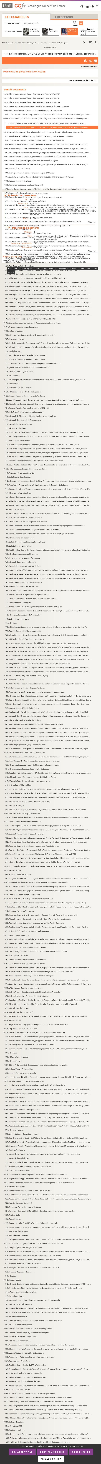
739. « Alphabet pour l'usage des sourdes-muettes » (25, 469)
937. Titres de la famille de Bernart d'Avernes (23, 1263)
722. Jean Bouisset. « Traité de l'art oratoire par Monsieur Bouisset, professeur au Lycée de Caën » (44, 400)
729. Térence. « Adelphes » (15, 428)
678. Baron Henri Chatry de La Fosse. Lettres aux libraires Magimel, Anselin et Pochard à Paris (43, 221)
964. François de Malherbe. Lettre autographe (23, 1373)
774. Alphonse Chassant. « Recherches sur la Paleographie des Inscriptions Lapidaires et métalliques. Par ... (48, 610)
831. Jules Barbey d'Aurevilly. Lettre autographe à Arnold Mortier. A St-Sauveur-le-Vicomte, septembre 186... (48, 838)
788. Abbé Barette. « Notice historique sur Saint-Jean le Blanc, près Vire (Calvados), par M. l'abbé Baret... (47, 667)
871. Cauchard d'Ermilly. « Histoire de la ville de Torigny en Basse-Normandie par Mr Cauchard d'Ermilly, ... (48, 1000)
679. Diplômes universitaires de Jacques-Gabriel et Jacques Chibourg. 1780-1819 (37, 225)
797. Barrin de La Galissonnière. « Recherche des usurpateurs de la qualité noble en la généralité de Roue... (48, 700)
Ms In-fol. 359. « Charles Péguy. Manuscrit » (22, 813)
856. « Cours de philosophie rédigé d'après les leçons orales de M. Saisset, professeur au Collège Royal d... (47, 939)
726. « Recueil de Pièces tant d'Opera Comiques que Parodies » (30, 416)
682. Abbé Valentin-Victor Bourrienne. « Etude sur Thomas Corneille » (33, 237)
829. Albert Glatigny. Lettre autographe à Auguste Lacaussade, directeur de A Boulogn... (48, 829)
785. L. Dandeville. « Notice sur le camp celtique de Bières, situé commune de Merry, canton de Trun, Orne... (48, 655)
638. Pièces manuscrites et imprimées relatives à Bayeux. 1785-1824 (32, 102)
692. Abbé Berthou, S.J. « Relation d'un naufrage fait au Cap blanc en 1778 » (35, 278)
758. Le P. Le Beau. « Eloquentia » (18, 546)
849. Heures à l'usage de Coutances (19, 911)
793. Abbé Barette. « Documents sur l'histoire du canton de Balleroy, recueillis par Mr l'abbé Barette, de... (47, 683)
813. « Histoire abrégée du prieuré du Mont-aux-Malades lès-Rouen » (32, 765)
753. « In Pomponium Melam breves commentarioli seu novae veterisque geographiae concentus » (45, 525)
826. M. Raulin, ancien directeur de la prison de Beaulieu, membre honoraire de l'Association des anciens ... (48, 817)
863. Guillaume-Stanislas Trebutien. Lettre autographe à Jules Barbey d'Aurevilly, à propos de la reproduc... (48, 967)
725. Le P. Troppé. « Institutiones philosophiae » (24, 412)
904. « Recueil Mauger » (14, 1130)
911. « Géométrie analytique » (17, 1158)
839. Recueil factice (13, 870)
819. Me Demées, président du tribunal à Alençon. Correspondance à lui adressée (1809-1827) (42, 789)
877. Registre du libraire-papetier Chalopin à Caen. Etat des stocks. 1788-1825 (36, 1024)
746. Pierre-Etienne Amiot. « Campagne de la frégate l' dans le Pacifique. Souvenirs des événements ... (48, 497)
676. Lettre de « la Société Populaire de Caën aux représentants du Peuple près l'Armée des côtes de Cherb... (48, 213)
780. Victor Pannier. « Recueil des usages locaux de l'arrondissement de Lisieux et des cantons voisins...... (47, 635)
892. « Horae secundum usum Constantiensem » (24, 1081)
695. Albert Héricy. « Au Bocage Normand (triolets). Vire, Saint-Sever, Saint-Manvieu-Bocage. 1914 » (45, 290)
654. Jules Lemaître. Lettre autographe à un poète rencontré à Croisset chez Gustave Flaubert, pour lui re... (48, 114)
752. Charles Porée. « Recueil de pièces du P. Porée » (26, 521)
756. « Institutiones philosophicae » (19, 537)
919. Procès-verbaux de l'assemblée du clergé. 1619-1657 (28, 1190)
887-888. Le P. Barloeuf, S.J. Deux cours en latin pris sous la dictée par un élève (36, 1065)
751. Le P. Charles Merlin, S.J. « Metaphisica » (23, 517)
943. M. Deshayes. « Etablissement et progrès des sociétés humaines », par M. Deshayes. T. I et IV (43, 1288)
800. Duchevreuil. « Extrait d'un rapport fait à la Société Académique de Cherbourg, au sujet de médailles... (48, 712)
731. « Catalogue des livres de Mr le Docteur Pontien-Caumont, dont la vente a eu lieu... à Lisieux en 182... (47, 436)
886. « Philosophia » (13, 1061)
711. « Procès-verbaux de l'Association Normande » (25, 355)
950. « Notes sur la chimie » (16, 1316)
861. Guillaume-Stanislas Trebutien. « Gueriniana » (25, 959)
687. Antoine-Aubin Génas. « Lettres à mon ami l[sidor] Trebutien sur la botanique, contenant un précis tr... (48, 258)
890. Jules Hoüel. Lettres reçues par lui (20, 1073)
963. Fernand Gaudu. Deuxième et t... (48, 1369)
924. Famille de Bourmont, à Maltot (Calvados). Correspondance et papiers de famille (39, 1211)
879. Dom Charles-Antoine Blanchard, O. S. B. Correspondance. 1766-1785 (35, 1032)
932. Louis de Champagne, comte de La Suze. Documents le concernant (34, 1243)
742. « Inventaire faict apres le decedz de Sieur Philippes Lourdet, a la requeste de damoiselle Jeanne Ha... (48, 481)
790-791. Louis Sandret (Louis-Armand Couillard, (26, 675)
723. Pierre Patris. (47, 404)
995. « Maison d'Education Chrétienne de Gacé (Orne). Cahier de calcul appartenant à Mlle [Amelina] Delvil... (48, 1418)
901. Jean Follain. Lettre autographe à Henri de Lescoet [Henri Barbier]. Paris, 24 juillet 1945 (42, 1117)
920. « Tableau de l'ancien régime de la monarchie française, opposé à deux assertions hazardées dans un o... (48, 1194)
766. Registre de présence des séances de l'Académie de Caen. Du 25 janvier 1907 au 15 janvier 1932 (45, 578)
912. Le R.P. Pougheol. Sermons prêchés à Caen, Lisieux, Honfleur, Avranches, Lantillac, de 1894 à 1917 (46, 1162)
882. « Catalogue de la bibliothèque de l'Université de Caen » (29, 1044)
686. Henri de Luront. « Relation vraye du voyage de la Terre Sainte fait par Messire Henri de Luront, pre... (47, 254)
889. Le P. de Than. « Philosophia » (19, 1069)
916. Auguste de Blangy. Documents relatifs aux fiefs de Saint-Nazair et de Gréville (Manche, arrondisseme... (47, 1178)
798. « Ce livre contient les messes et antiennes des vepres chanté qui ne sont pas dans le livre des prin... (47, 704)
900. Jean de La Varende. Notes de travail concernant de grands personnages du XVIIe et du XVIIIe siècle (47, 1113)
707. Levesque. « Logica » (15, 339)
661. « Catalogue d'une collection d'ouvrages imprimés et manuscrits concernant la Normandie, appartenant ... (48, 152)
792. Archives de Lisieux (14, 679)
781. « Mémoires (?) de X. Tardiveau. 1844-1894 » (24, 639)
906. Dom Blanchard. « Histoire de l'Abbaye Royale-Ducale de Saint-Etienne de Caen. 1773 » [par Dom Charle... (47, 1138)
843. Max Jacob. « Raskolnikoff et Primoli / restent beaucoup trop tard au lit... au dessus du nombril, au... (47, 886)
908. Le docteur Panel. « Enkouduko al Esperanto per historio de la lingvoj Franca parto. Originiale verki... (48, 1146)
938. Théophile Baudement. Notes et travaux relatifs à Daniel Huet (32, 1267)
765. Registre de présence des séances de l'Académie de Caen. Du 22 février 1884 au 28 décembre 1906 (46, 574)
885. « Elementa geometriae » (17, 1057)
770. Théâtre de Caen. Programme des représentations (27, 594)
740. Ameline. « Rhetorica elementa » (20, 473)
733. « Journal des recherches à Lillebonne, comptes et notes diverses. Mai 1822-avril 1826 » (42, 444)
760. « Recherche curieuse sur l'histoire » (21, 554)
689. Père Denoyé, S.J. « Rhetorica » (19, 266)
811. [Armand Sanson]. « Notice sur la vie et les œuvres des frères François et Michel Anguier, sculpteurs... (47, 756)
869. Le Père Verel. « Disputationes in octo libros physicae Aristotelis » (33, 992)
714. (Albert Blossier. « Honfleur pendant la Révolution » (27, 367)
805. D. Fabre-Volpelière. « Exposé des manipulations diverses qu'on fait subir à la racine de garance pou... (48, 732)
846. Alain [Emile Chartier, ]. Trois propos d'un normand (29, 898)
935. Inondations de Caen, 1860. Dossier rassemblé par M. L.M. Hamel (33, 1255)
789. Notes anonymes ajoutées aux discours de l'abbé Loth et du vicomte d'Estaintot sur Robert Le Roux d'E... (48, 671)
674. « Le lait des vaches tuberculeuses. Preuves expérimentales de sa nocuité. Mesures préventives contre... (48, 205)
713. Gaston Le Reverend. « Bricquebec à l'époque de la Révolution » (32, 363)
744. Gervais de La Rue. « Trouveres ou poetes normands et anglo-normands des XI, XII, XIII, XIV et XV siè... (47, 489)
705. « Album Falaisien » (14, 331)
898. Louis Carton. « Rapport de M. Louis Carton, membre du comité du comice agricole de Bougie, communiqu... (48, 1105)
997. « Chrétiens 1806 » (14, 1426)
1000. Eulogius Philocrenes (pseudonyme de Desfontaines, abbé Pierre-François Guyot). (48, 1438)
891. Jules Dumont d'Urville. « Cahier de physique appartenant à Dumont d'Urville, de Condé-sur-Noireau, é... (48, 1077)
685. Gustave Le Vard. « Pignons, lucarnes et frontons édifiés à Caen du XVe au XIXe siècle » (41, 250)
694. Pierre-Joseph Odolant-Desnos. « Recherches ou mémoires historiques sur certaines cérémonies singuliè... (48, 286)
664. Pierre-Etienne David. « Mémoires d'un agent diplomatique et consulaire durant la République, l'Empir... (48, 164)
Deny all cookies (52, 1452)
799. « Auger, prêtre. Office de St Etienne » (22, 708)
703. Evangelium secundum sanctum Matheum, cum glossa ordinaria (33, 323)
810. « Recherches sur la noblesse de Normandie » (25, 752)
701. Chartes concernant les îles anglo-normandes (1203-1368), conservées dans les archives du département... (48, 314)
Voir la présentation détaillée (81, 80)
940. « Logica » (11, 1276)
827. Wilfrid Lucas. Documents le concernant (23, 821)
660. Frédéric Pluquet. (47, 148)
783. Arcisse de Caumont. (48, 647)
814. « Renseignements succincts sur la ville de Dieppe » (27, 769)
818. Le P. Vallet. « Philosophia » (18, 785)
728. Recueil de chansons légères (18, 424)
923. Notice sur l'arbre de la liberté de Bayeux (23, 1207)
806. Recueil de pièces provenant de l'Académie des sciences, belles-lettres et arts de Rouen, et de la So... (47, 736)
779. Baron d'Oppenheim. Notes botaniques (23, 631)
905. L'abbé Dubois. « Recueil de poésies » (22, 1134)
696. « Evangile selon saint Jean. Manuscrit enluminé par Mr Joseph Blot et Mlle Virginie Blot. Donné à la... (48, 294)
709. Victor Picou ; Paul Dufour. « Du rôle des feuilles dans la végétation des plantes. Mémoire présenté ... (47, 347)
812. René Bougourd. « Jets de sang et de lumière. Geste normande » (32, 761)
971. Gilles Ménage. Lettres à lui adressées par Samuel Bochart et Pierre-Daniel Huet (39, 1401)
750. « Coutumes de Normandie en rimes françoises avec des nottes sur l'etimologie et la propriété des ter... (48, 513)
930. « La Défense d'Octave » (16, 1235)
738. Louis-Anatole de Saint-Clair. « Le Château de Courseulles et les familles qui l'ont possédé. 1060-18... (47, 464)
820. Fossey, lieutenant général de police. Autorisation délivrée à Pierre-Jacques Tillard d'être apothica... (47, 793)
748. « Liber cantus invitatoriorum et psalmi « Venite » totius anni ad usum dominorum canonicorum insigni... (48, 505)
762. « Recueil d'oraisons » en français (20, 562)
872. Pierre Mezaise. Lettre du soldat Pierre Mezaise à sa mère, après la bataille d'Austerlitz (41, 1004)
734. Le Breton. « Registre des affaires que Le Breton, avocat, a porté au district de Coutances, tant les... (47, 448)
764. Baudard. (48, 570)
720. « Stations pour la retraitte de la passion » (24, 391)
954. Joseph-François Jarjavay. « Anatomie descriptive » (27, 1332)
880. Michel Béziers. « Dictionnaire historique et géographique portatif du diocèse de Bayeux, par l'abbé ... (48, 1036)
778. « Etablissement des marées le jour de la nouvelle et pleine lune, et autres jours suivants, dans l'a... (47, 627)
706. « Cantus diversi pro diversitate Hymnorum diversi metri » (30, 335)
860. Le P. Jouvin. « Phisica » (16, 955)
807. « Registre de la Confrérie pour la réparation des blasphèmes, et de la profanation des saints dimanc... (48, 740)
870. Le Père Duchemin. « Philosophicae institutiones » (27, 996)
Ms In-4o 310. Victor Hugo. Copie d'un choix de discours (27, 801)
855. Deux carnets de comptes (17, 935)
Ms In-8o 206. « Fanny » (14, 805)
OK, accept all (22, 1452)
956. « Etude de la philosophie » (18, 1340)
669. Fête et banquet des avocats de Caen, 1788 (24, 185)
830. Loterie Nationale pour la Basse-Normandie (24, 834)
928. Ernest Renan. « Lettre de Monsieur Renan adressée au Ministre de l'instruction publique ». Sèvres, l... (47, 1227)
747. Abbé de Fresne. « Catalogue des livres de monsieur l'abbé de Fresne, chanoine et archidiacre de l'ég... (48, 501)
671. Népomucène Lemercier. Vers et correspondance (26, 193)
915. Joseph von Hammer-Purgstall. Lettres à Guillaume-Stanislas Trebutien (36, 1174)
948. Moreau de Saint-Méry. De (48, 1308)
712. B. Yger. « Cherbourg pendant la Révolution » (25, 359)
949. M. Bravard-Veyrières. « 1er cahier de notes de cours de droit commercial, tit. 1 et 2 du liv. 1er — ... (46, 1312)
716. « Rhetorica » (12, 375)
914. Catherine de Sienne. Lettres (18, 1170)
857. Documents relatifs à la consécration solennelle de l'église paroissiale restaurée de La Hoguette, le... (47, 943)
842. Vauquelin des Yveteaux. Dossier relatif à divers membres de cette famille (36, 882)
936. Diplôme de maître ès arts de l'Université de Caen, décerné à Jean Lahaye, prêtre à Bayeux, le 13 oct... (48, 1259)
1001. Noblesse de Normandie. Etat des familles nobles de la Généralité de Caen (37, 1442)
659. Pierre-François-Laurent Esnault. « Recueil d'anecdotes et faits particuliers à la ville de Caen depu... (47, 144)
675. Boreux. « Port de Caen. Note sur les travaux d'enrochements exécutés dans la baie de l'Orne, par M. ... (48, 209)
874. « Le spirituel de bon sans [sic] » (19, 1012)
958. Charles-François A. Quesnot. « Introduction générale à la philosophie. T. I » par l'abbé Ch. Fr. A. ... (46, 1349)
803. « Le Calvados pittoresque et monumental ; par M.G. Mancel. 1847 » (34, 724)
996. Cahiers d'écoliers (14, 1422)
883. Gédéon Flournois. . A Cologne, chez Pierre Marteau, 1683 (46, 1048)
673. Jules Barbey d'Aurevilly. (25, 201)
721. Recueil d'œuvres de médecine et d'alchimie (25, 396)
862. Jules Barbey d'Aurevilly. (25, 963)
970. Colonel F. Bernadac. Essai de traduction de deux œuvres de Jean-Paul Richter (38, 1397)
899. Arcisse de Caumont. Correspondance (22, 1109)
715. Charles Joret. (19, 371)
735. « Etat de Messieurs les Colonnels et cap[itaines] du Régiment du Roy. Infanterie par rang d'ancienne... (48, 452)
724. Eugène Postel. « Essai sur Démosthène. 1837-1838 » (27, 408)
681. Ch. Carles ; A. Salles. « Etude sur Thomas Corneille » (28, 233)
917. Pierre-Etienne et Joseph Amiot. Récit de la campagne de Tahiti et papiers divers (39, 1182)
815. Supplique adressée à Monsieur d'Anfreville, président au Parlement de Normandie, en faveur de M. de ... (48, 773)
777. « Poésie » (11, 623)
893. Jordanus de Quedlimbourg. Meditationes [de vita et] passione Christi (35, 1085)
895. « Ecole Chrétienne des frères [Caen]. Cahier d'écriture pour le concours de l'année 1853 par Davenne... (48, 1093)
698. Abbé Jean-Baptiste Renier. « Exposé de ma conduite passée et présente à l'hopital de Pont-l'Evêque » (48, 302)
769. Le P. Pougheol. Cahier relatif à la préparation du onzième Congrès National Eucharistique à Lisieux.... (48, 590)
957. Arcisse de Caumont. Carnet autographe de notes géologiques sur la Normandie (39, 1345)
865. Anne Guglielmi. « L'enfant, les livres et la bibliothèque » (29, 975)
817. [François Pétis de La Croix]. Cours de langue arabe (27, 781)
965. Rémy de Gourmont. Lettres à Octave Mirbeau (25, 1377)
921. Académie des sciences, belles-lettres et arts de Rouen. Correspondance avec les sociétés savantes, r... (48, 1199)
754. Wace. (32, 529)
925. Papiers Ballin (12, 1215)
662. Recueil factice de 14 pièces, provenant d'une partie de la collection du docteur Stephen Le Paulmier (47, 156)
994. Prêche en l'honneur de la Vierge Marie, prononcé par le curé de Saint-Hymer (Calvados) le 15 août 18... (48, 1413)
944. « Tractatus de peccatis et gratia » (20, 1292)
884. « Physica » (11, 1053)
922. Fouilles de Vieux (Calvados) (18, 1203)
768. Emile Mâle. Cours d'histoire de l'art (21, 586)
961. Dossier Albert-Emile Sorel (17, 1361)
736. (47, 456)
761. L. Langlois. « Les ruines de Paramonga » (23, 558)
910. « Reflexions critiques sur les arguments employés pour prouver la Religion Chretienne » (42, 1154)
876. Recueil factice (13, 1020)
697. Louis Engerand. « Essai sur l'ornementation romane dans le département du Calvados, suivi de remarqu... (48, 298)
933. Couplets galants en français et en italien (23, 1247)
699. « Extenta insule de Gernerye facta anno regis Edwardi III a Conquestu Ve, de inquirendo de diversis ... (48, 306)
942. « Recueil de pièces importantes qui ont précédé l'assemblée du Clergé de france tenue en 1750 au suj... (48, 1284)
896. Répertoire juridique (15, 1097)
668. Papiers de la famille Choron (18, 181)
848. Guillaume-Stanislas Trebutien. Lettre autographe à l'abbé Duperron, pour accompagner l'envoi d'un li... (48, 907)
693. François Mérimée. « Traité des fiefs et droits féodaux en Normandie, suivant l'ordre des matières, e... (47, 282)
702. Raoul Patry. (30, 318)
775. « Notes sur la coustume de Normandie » (23, 615)
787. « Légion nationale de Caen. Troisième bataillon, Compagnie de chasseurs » (37, 663)
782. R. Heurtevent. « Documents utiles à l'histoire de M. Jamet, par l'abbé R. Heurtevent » (41, 643)
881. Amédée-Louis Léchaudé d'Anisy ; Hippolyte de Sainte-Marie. (48, 1040)
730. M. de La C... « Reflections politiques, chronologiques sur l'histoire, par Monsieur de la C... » (44, 432)
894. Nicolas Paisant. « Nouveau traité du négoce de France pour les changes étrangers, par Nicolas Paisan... (48, 1089)
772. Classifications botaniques (18, 602)
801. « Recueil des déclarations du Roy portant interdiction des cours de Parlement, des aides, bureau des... (48, 716)
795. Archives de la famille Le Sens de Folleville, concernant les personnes (34, 692)
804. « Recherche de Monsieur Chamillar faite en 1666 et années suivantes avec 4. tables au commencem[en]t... (48, 728)
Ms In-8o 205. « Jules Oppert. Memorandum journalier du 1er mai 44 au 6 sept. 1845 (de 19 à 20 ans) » (45, 809)
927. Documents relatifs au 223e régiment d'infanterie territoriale (31, 1223)
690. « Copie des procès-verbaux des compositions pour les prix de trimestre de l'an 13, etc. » (42, 270)
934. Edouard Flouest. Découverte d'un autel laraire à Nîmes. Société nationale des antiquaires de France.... (48, 1251)
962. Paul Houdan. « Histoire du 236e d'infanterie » (25, 1365)
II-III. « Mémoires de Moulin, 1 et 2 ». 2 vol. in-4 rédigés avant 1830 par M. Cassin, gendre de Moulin (48, 127)
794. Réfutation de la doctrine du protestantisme (25, 688)
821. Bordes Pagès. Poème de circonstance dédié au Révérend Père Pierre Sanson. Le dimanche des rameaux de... (48, 797)
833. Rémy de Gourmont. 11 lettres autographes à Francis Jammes (32, 846)
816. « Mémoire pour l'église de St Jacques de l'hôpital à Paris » (30, 777)
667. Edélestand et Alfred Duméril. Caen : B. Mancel (39, 177)
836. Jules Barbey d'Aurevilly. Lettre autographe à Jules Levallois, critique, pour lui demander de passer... (47, 858)
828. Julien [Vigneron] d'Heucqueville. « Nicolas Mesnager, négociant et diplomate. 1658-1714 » (43, 825)
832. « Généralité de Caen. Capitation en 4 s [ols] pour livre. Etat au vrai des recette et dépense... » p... (46, 842)
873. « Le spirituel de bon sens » (17, 1008)
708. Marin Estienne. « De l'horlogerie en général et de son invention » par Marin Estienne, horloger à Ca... (47, 343)
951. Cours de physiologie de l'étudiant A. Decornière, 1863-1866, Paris (33, 1320)
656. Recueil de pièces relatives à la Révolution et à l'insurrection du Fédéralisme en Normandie (44, 132)
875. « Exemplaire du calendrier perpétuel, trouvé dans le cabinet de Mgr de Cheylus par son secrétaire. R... (47, 1016)
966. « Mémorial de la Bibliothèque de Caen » (23, 1381)
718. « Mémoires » (12, 383)
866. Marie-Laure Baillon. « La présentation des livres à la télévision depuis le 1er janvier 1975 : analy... (46, 980)
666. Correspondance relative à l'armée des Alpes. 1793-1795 (29, 173)
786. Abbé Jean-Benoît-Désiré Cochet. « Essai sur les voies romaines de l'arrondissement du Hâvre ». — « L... (48, 659)
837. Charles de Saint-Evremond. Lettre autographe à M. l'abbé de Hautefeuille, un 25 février (42, 862)
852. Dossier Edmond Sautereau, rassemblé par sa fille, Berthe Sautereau (34, 923)
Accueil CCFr (7, 42)
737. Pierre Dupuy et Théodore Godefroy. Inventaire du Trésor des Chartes (34, 460)
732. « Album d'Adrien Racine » (17, 440)
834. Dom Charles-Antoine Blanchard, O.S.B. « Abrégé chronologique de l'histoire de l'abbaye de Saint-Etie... (48, 850)
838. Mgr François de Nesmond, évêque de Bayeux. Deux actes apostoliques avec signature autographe (47, 866)
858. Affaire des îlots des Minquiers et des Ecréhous (25, 947)
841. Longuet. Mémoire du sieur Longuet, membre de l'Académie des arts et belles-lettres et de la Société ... (48, 878)
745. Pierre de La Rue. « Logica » (18, 493)
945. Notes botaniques (14, 1296)
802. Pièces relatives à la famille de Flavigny (23, 720)
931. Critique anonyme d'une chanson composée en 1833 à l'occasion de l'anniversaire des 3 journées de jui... (48, 1239)
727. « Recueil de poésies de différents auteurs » (24, 420)
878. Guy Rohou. (21, 1028)
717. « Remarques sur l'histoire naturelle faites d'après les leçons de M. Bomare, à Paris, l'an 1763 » (45, 379)
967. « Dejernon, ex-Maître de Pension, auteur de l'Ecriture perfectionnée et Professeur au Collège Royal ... (48, 1385)
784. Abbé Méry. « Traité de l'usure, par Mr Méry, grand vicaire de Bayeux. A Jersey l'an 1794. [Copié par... (47, 651)
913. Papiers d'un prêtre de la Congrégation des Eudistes (28, 1166)
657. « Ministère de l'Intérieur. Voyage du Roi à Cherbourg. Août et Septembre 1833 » (39, 136)
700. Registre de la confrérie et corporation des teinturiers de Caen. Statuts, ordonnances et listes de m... (47, 310)
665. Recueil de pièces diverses (17, 168)
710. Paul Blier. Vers (13, 351)
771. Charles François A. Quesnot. (32, 598)
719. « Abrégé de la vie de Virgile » (18, 387)
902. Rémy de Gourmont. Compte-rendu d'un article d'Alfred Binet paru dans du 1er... (48, 1121)
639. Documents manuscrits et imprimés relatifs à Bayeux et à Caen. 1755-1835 (37, 106)
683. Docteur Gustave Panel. (48, 241)
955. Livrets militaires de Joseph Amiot (20, 1336)
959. (24, 1353)
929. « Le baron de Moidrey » (16, 1231)
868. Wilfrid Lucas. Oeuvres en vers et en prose (23, 988)
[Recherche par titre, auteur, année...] (47, 23)
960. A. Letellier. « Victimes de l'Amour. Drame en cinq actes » (29, 1357)
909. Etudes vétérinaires (15, 1150)
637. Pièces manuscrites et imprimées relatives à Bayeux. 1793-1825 (32, 98)
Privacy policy (51, 1459)
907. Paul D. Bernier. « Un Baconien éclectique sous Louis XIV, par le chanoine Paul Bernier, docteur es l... (47, 1142)
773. (33, 606)
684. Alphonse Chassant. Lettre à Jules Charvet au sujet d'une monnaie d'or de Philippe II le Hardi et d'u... (48, 246)
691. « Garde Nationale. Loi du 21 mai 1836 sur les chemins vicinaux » (33, 274)
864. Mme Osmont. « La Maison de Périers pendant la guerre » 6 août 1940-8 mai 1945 (39, 971)
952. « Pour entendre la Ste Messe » (19, 1324)
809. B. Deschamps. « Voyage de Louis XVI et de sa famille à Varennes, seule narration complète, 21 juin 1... (48, 748)
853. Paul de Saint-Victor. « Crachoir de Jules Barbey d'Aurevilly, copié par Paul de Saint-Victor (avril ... (46, 927)
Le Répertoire (64, 17)
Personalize (81, 1452)
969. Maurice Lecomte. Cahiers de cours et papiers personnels (30, 1393)
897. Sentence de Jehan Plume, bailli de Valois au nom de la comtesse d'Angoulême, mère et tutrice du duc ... (48, 1101)
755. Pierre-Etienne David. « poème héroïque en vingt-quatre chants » (39, 533)
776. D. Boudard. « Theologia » (17, 619)
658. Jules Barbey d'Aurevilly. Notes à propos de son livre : (34, 140)
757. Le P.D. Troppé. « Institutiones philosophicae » (25, 542)
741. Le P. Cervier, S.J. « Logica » (18, 477)
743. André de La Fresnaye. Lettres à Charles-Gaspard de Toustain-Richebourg (36, 485)
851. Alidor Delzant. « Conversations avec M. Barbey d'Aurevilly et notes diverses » (38, 919)
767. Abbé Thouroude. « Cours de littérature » (23, 582)
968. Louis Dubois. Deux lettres (17, 1389)
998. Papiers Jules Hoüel (15, 1430)
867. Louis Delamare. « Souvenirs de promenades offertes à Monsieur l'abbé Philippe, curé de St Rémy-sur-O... (48, 984)
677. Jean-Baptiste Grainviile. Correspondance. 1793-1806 (28, 217)
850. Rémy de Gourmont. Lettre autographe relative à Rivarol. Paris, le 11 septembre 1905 (41, 915)
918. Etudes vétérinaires (15, 1186)
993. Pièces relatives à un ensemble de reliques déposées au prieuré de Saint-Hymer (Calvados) (43, 1409)
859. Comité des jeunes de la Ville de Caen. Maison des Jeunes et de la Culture (36, 951)
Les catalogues (17, 17)
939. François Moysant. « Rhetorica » (20, 1272)
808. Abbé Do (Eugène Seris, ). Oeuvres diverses (25, 744)
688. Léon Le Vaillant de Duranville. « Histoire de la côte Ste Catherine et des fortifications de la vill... (45, 262)
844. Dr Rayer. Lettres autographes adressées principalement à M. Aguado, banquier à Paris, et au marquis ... (48, 890)
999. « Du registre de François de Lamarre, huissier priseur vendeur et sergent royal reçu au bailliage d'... (47, 1434)
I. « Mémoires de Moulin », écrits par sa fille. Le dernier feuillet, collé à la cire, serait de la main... (46, 123)
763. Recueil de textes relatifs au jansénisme (23, 566)
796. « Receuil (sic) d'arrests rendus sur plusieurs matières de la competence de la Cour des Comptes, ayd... (48, 696)
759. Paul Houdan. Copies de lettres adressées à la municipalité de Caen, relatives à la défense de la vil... (47, 550)
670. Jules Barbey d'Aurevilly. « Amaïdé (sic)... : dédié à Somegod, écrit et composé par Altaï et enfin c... (47, 189)
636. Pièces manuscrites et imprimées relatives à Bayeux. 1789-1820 (32, 94)
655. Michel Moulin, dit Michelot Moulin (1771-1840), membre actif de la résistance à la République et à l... (47, 118)
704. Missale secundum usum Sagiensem (21, 327)
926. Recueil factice (13, 1219)
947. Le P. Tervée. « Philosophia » (18, 1304)
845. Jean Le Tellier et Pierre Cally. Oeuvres (22, 894)
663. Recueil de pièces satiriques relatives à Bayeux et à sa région (31, 160)
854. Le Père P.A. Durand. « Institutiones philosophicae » (27, 931)
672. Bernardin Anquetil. (33, 197)
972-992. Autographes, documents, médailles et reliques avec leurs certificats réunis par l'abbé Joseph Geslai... (47, 1405)
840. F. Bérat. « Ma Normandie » (18, 874)
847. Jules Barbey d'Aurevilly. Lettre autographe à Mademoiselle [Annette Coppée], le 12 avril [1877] (45, 902)
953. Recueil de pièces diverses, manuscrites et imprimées (28, 1328)
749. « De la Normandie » (15, 509)
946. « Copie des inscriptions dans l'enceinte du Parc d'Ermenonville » (33, 1300)
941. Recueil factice (13, 1280)
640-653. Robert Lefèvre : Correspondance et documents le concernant (33, 110)
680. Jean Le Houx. (18, 229)
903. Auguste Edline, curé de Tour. (47, 1126)
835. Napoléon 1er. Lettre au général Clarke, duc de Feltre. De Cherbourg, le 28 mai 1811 (40, 854)
